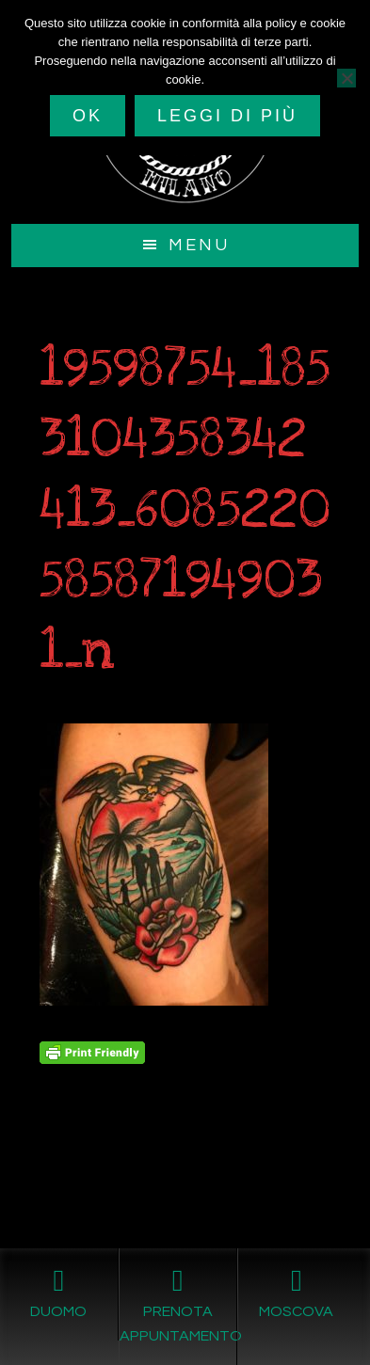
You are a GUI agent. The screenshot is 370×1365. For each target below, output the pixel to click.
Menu (199, 245)
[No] (346, 78)
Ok (87, 115)
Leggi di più (227, 115)
